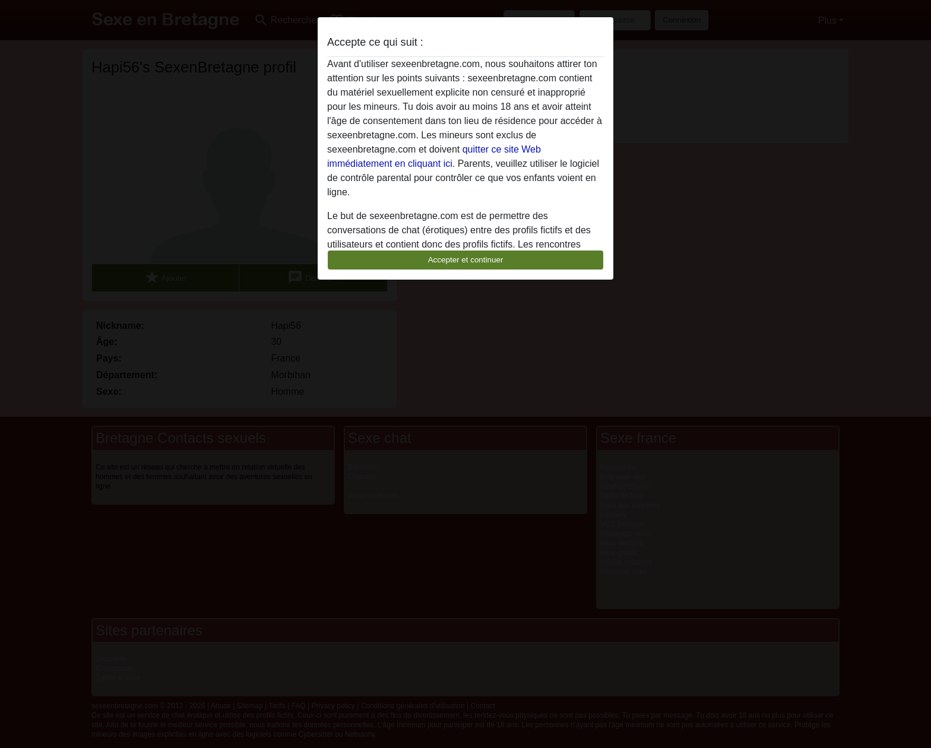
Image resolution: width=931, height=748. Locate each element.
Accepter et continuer (466, 259)
